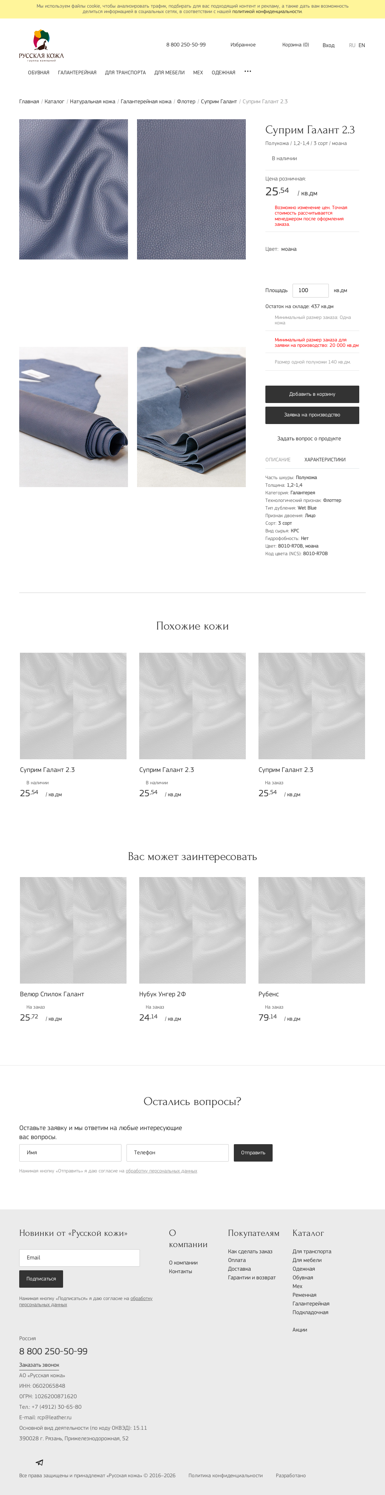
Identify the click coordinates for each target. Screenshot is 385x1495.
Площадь (276, 291)
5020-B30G (318, 262)
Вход (329, 46)
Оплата (237, 1260)
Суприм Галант (219, 102)
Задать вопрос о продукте (303, 439)
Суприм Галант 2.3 (47, 770)
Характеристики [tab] (325, 460)
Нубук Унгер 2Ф (162, 994)
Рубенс (268, 994)
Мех (198, 73)
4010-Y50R (303, 262)
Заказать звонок (39, 1365)
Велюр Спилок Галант (52, 994)
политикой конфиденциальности (267, 11)
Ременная (304, 1295)
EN (362, 46)
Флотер (186, 102)
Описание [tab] (278, 460)
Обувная (38, 73)
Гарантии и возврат (252, 1278)
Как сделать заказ (250, 1252)
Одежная (223, 73)
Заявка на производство (312, 415)
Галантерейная (77, 73)
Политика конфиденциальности (226, 1476)
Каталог (55, 102)
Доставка (239, 1269)
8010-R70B (272, 262)
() (291, 45)
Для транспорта (125, 73)
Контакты (180, 1272)
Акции (300, 1330)
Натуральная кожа (92, 102)
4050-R (333, 262)
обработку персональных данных (161, 1171)
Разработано (307, 1476)
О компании (183, 1263)
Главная (29, 102)
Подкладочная (310, 1313)
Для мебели (169, 73)
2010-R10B (288, 262)
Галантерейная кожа (146, 102)
